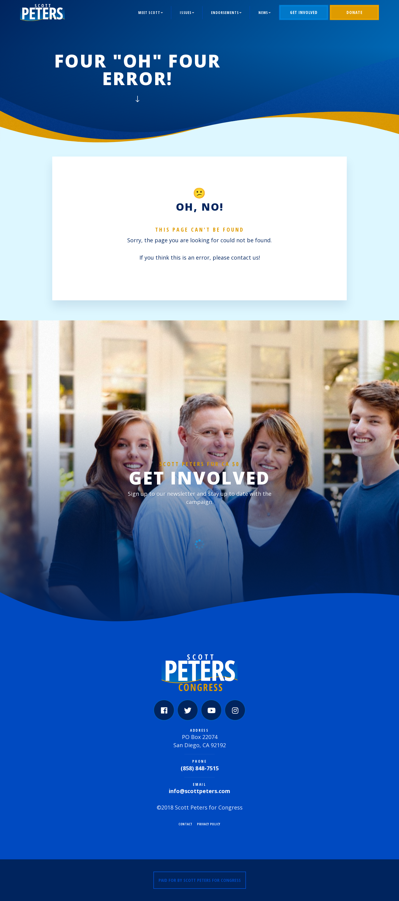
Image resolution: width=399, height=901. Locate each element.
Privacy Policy (208, 824)
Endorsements (225, 12)
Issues (186, 12)
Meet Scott (149, 12)
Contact (186, 824)
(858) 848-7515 (200, 768)
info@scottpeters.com (199, 791)
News (263, 12)
